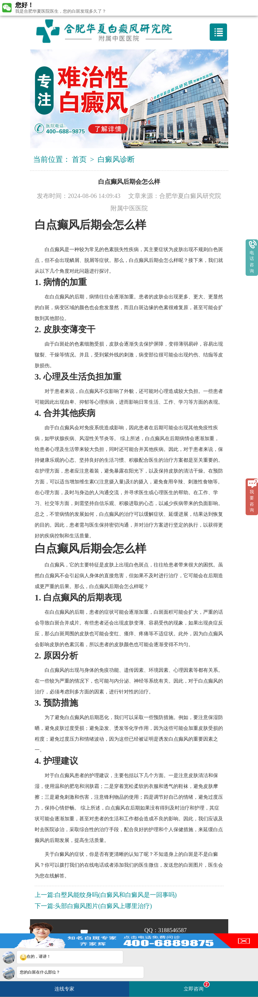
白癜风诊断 (116, 159)
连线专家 (64, 988)
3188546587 (172, 930)
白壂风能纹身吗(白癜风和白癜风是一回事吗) (116, 894)
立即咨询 (197, 986)
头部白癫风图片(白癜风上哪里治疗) (103, 905)
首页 (79, 159)
